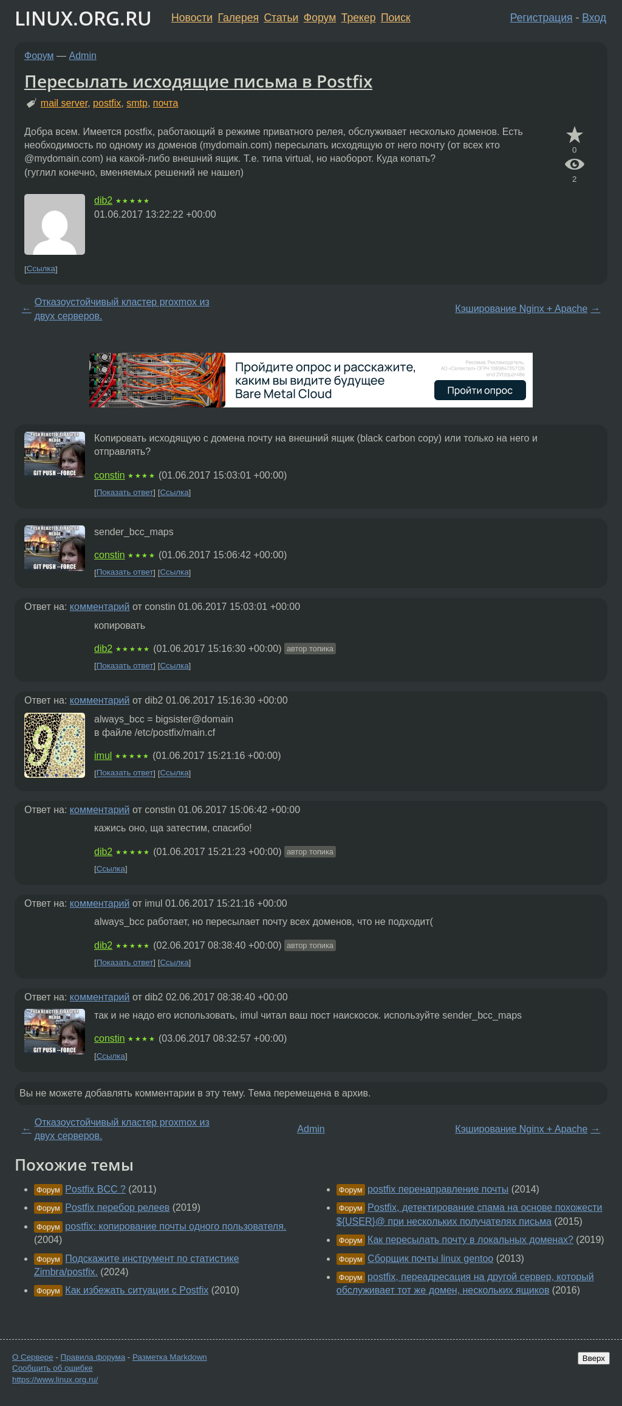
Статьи (281, 18)
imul (103, 755)
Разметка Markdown (169, 1357)
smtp (137, 103)
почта (166, 103)
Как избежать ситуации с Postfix (136, 1290)
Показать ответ (125, 492)
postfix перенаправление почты (437, 1189)
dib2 (103, 200)
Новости (192, 18)
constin (109, 475)
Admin (83, 55)
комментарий (100, 606)
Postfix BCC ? (95, 1189)
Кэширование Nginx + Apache (521, 308)
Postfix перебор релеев (117, 1207)
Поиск (396, 18)
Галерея (238, 18)
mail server (64, 103)
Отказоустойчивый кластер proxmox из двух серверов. (122, 308)
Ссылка (41, 269)
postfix (107, 103)
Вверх (594, 1358)
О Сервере (32, 1357)
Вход (594, 18)
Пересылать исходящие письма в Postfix (198, 80)
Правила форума (93, 1357)
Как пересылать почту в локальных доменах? (470, 1240)
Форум (320, 18)
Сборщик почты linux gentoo (430, 1258)
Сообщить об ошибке (52, 1368)
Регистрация (541, 18)
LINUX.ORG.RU (83, 18)
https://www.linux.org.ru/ (55, 1379)
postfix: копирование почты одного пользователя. (175, 1226)
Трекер (358, 18)
